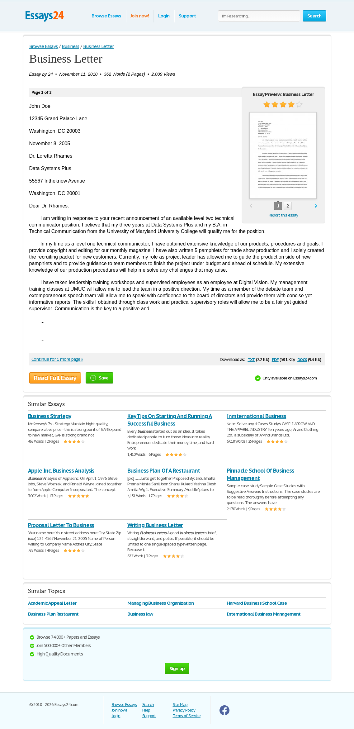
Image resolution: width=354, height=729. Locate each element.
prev (250, 206)
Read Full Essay (55, 378)
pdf (275, 359)
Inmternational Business (256, 416)
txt (251, 359)
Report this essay (283, 215)
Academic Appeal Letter (52, 603)
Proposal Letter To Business (61, 525)
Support (187, 16)
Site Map (180, 704)
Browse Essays (106, 16)
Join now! (139, 16)
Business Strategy (49, 416)
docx (302, 359)
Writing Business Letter (155, 525)
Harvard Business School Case (257, 603)
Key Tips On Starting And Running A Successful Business (169, 419)
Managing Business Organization (160, 603)
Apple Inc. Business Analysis (61, 470)
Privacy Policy (184, 710)
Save (99, 378)
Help (146, 710)
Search (148, 704)
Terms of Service (187, 715)
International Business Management (263, 614)
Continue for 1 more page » (57, 359)
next (316, 206)
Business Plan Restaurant (53, 614)
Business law (140, 614)
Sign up (177, 668)
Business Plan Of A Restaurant (163, 470)
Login (163, 16)
